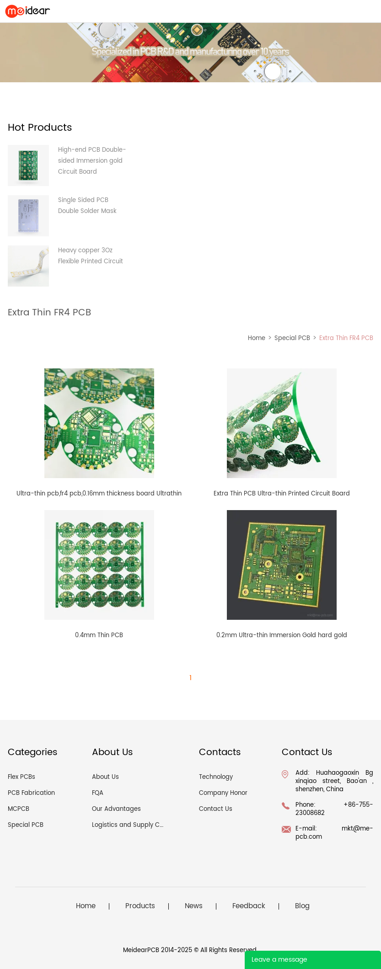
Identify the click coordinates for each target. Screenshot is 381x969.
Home (256, 338)
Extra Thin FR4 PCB (346, 338)
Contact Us (215, 809)
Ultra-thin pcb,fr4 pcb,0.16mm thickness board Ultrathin (99, 494)
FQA (97, 793)
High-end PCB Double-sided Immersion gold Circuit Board (92, 161)
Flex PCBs (21, 777)
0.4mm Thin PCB (99, 635)
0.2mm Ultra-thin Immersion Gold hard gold (281, 635)
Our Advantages (116, 809)
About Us (105, 777)
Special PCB (292, 338)
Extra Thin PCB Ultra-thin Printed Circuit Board (282, 494)
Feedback (248, 906)
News (194, 906)
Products (140, 906)
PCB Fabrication (31, 793)
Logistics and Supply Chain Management (153, 825)
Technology (216, 777)
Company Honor (223, 793)
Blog (302, 906)
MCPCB (18, 809)
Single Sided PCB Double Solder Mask (87, 206)
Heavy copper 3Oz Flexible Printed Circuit (90, 256)
